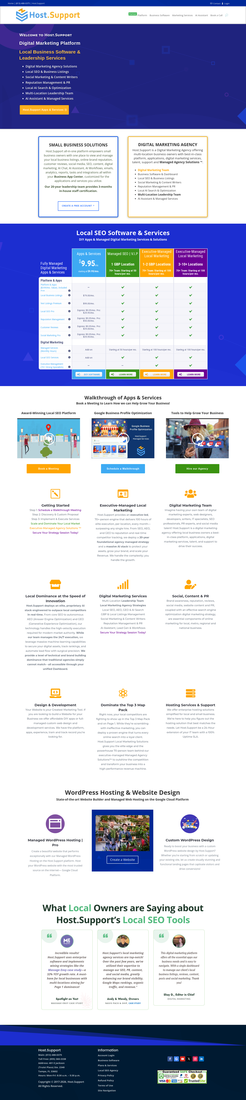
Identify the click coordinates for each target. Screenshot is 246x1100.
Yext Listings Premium (51, 303)
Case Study (135, 1003)
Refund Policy (106, 1080)
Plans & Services (107, 1065)
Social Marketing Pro (51, 335)
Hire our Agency (197, 468)
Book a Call (216, 15)
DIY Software (88, 374)
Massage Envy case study (64, 970)
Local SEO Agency (108, 1070)
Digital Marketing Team (190, 505)
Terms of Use (105, 1085)
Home (11, 3)
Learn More (122, 374)
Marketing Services (182, 15)
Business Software (160, 15)
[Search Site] (226, 15)
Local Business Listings (51, 295)
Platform (137, 14)
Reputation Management (52, 319)
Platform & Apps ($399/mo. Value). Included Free (54, 287)
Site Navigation (107, 1090)
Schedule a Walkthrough (123, 468)
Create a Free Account (77, 205)
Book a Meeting (48, 468)
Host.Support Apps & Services (43, 109)
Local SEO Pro (47, 311)
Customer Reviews (49, 327)
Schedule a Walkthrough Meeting (59, 510)
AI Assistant (201, 15)
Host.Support (38, 3)
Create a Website (122, 860)
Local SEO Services (50, 357)
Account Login (106, 1055)
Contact (215, 3)
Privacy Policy (106, 1075)
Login (226, 3)
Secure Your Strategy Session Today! (55, 532)
